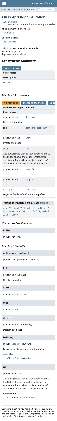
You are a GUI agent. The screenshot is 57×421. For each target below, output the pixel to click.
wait (44, 211)
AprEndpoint (20, 9)
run (27, 148)
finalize (29, 208)
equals (16, 208)
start (29, 169)
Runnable (9, 33)
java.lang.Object (10, 22)
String (6, 189)
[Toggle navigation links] (4, 3)
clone (6, 208)
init (28, 138)
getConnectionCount (36, 128)
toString (30, 189)
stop (28, 179)
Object (15, 51)
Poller (32, 9)
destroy (30, 117)
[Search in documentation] (46, 9)
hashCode (8, 211)
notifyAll (33, 211)
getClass (42, 208)
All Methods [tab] (11, 103)
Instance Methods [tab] (34, 103)
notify (20, 211)
